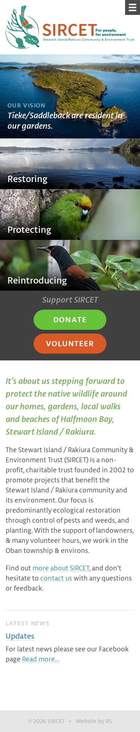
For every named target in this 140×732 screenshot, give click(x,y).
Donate (70, 319)
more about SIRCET (60, 568)
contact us (56, 578)
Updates (20, 636)
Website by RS (94, 721)
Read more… (40, 659)
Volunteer (70, 343)
